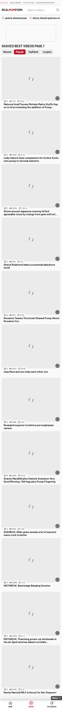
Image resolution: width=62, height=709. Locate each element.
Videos (31, 707)
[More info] (57, 98)
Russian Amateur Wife (45, 3)
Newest (7, 51)
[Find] (58, 10)
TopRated (33, 51)
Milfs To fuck (29, 3)
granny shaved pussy (16, 18)
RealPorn (12, 10)
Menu (55, 698)
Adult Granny (15, 3)
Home (10, 707)
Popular (20, 51)
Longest (47, 51)
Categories (51, 707)
